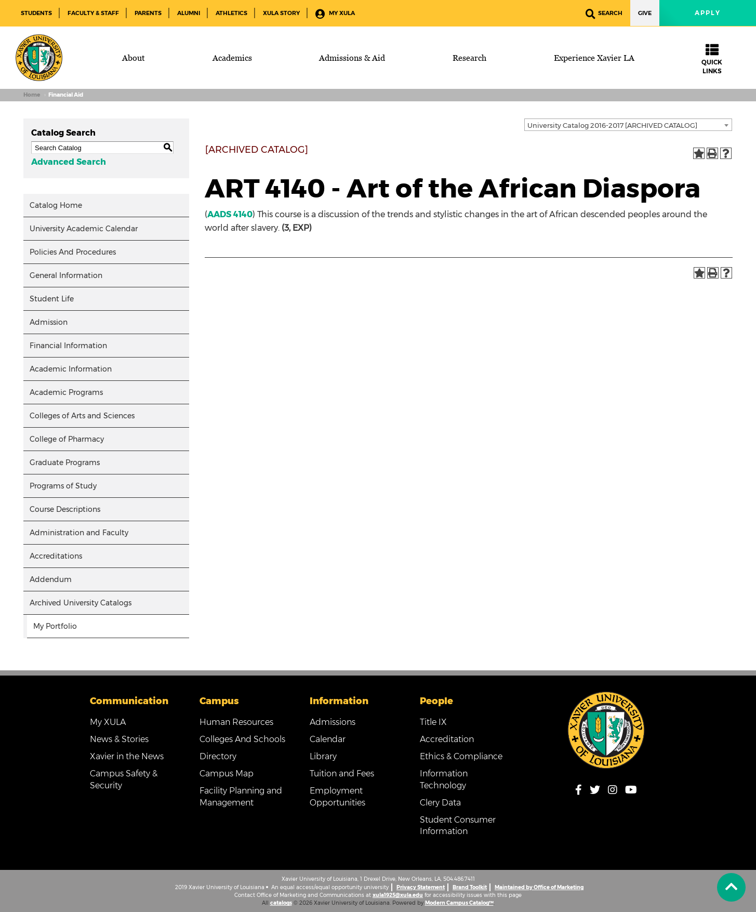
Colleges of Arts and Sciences (82, 415)
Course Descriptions (65, 509)
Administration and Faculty (79, 532)
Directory (218, 756)
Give (645, 13)
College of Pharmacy (67, 439)
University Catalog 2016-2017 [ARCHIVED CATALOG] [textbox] (612, 125)
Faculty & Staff (93, 13)
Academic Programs (66, 392)
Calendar (328, 739)
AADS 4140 (230, 214)
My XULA (335, 14)
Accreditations (56, 556)
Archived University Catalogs (80, 602)
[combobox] (628, 124)
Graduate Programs (65, 462)
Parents (148, 13)
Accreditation (447, 739)
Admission (49, 322)
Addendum (51, 579)
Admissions (332, 722)
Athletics (231, 13)
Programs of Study (63, 486)
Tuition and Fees (342, 773)
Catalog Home (56, 205)
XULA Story (281, 13)
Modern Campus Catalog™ (459, 903)
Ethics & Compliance (461, 756)
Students (36, 13)
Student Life (52, 298)
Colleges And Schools (242, 739)
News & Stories (119, 739)
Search (604, 14)
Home (31, 94)
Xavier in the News (127, 756)
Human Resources (236, 722)
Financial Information (68, 345)
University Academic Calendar (84, 228)
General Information (66, 275)
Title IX (433, 722)
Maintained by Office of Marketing (539, 887)
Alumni (188, 13)
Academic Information (71, 369)
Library (323, 756)
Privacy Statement (420, 887)
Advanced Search (68, 162)
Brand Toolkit (470, 887)
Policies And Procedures (73, 252)
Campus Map (227, 773)
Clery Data (440, 803)
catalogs (281, 903)
